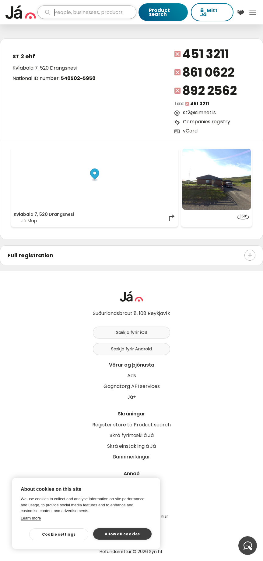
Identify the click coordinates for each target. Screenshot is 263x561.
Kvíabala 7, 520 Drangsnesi (44, 67)
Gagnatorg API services (131, 386)
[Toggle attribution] (170, 155)
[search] (87, 12)
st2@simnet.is (199, 112)
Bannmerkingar (131, 456)
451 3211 (205, 54)
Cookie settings (58, 534)
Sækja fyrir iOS (131, 332)
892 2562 (209, 90)
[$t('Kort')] (241, 12)
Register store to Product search (131, 424)
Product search (159, 12)
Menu (253, 12)
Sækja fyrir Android (131, 349)
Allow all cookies (122, 534)
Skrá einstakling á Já (131, 446)
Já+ (131, 396)
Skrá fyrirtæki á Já (132, 435)
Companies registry (206, 121)
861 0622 (208, 72)
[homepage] (20, 12)
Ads (131, 375)
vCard (190, 130)
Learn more (31, 518)
